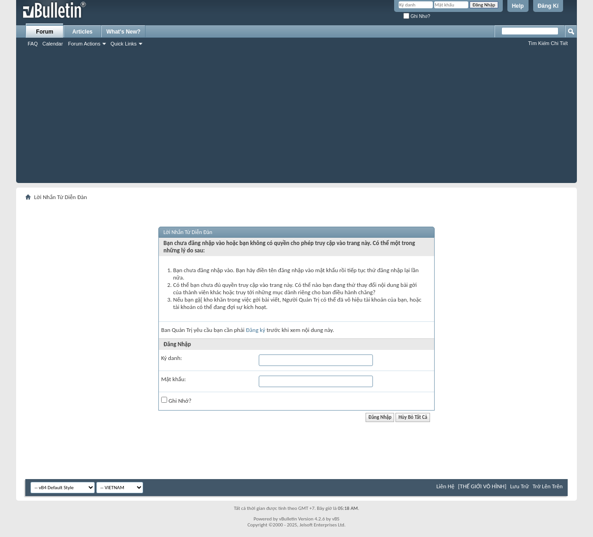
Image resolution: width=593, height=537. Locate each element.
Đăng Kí (548, 6)
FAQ (33, 43)
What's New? (123, 32)
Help (518, 6)
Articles (82, 32)
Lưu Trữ (519, 486)
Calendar (52, 43)
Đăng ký (255, 329)
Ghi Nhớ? (416, 16)
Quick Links (123, 43)
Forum (44, 32)
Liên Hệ (445, 486)
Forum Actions (84, 43)
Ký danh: (171, 357)
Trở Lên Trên (548, 486)
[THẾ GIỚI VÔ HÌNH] (482, 486)
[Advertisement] (296, 118)
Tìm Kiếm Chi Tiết (548, 43)
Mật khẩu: (173, 379)
